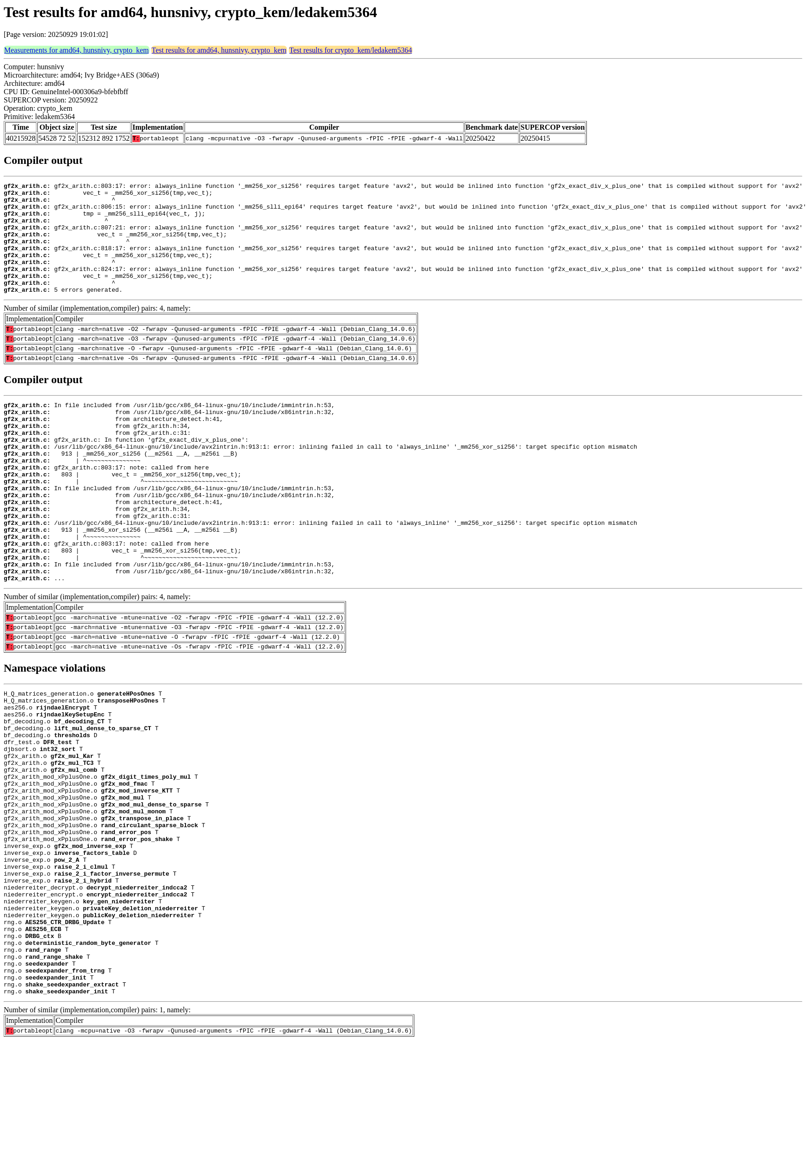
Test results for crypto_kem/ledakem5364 (350, 50)
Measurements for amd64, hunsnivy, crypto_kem (76, 50)
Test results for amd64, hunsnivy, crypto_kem (219, 50)
